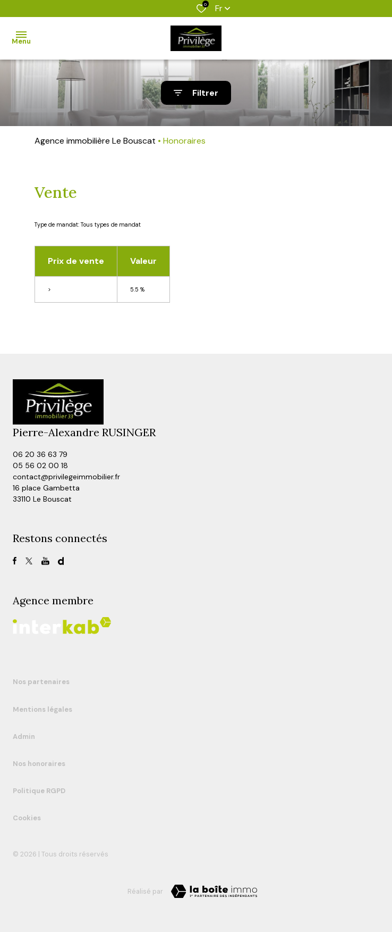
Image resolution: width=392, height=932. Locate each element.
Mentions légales (42, 709)
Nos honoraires (39, 763)
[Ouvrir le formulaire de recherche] (196, 93)
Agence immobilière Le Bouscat (95, 140)
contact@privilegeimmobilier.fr (66, 476)
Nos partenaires (41, 681)
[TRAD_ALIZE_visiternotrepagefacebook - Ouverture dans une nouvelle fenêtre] (14, 560)
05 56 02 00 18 (40, 465)
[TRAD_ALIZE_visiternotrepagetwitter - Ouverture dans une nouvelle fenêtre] (29, 561)
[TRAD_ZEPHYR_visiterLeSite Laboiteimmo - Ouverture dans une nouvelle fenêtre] (214, 891)
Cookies (27, 817)
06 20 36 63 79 (40, 454)
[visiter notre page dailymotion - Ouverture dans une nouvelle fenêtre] (61, 561)
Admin (24, 736)
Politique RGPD (39, 790)
